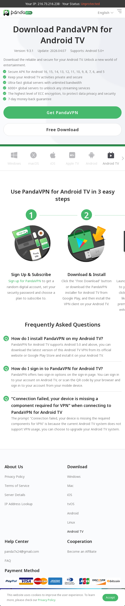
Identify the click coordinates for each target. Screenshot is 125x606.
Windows (74, 476)
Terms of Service (17, 485)
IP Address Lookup (19, 504)
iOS (69, 495)
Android (73, 513)
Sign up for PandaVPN (24, 281)
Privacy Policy (15, 476)
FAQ (8, 560)
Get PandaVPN (62, 112)
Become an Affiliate (82, 551)
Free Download (62, 129)
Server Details (15, 495)
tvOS (70, 504)
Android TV (75, 531)
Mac (70, 485)
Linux (71, 522)
